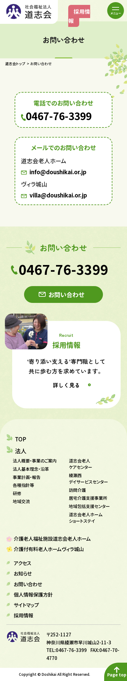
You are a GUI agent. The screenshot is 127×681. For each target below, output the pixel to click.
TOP (20, 439)
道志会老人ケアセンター (80, 464)
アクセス (22, 563)
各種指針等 (23, 485)
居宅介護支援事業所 (88, 498)
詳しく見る (66, 385)
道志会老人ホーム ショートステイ (85, 517)
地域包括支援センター (89, 506)
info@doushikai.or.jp (58, 172)
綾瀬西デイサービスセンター (88, 478)
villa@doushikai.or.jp (58, 195)
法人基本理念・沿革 (31, 469)
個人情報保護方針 (33, 594)
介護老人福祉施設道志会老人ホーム (52, 538)
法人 (20, 451)
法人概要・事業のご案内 (35, 461)
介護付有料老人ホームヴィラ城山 (49, 549)
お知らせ (23, 573)
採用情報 (79, 16)
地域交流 (21, 501)
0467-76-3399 (59, 116)
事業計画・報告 (27, 477)
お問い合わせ (66, 294)
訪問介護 (77, 490)
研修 (17, 493)
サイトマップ (26, 605)
